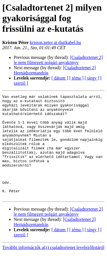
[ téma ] (76, 78)
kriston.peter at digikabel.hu (55, 42)
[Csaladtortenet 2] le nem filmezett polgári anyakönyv (58, 60)
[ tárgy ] (92, 78)
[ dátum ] (59, 78)
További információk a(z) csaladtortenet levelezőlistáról (53, 268)
